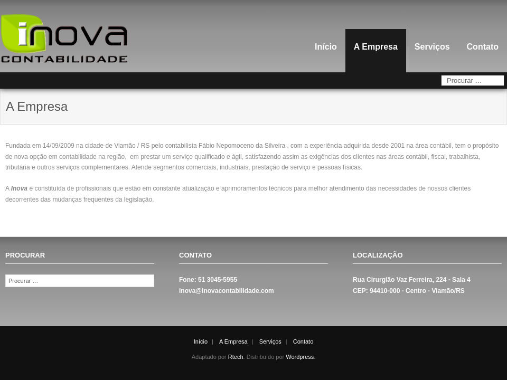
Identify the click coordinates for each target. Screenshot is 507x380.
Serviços (432, 46)
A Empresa (376, 46)
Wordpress (300, 357)
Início (326, 46)
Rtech (235, 357)
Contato (483, 46)
